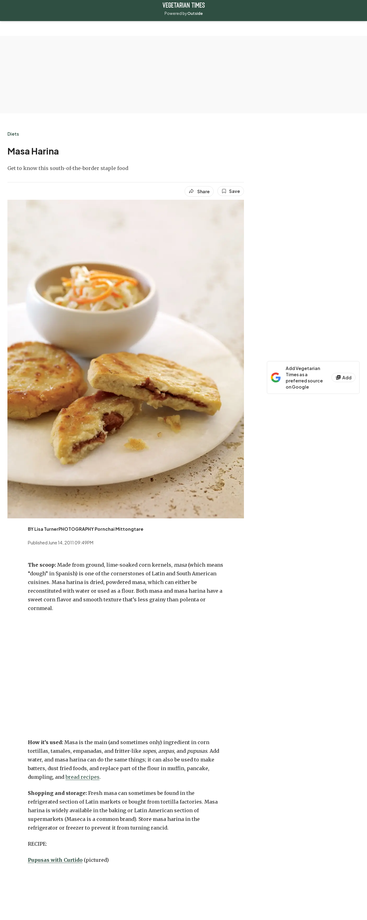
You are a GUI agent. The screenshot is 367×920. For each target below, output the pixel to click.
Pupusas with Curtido (55, 860)
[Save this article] (230, 191)
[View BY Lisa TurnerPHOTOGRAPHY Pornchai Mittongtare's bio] (85, 529)
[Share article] (199, 191)
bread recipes (83, 777)
